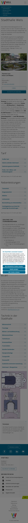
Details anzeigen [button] (14, 269)
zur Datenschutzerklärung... (11, 263)
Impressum (20, 263)
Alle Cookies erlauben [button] (14, 272)
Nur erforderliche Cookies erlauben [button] (14, 266)
